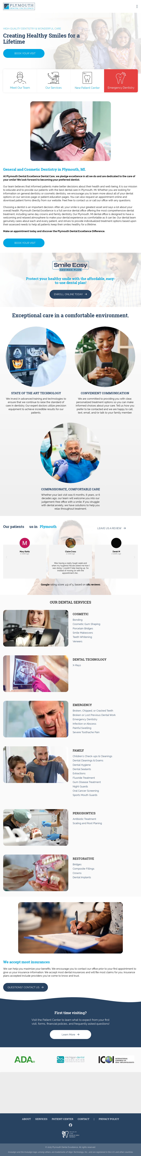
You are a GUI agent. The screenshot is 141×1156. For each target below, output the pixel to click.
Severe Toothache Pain (86, 732)
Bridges (77, 864)
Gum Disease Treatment (87, 782)
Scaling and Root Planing (87, 823)
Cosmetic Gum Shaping (86, 624)
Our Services (53, 80)
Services (41, 1119)
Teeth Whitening (82, 637)
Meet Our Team (20, 80)
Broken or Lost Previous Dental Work (94, 715)
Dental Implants (82, 877)
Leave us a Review (109, 528)
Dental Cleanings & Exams (88, 760)
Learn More (68, 1034)
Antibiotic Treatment (84, 819)
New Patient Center (87, 80)
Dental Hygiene (82, 764)
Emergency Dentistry (121, 80)
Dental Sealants (82, 769)
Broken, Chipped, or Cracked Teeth (93, 710)
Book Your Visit (25, 53)
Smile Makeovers (83, 632)
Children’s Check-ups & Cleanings (92, 756)
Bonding (77, 619)
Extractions (79, 773)
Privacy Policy (109, 1119)
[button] (6, 557)
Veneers (77, 641)
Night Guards (80, 786)
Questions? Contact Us (23, 987)
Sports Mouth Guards (85, 795)
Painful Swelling (82, 728)
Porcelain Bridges (83, 628)
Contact (83, 1119)
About (26, 1119)
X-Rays (77, 665)
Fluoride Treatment (84, 777)
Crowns (77, 873)
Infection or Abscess (84, 723)
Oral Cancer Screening (86, 790)
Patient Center (62, 1119)
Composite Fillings (83, 868)
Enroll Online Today (68, 294)
